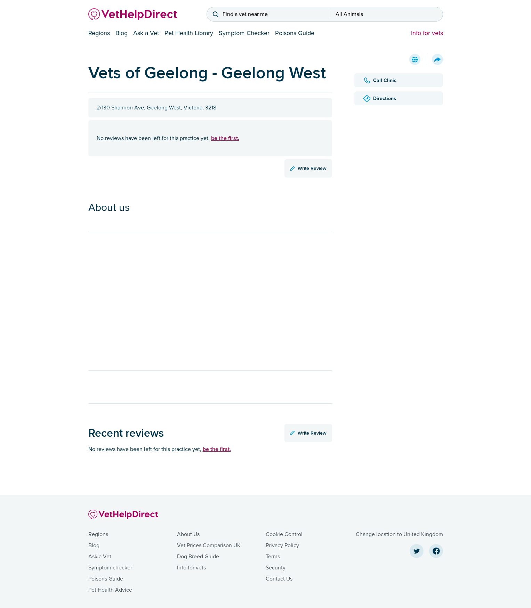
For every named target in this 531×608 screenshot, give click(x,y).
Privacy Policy (282, 545)
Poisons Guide (294, 33)
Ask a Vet (146, 33)
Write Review (308, 168)
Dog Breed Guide (198, 556)
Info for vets (427, 33)
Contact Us (279, 578)
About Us (188, 534)
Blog (121, 33)
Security (275, 567)
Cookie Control (284, 534)
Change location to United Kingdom (399, 534)
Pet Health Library (188, 33)
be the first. (225, 138)
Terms (273, 556)
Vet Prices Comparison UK (209, 545)
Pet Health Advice (110, 589)
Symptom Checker (244, 33)
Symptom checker (110, 567)
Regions (99, 33)
